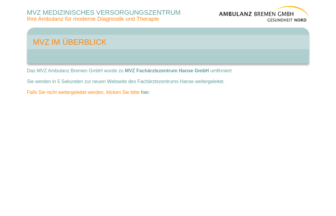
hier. (145, 92)
